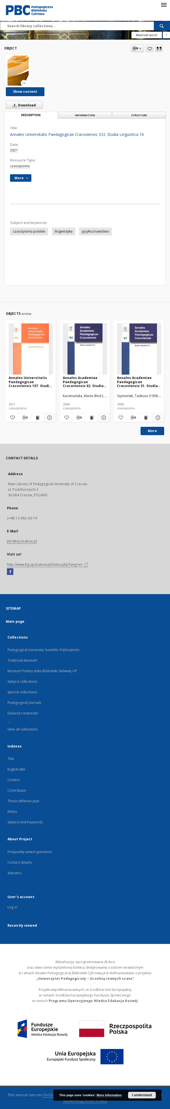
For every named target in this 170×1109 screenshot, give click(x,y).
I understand (142, 1095)
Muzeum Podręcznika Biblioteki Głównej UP (42, 671)
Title (11, 758)
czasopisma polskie (29, 231)
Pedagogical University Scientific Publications (43, 649)
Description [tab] (31, 115)
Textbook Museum (22, 660)
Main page (15, 621)
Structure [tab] (139, 115)
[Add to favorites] (149, 48)
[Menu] (164, 4)
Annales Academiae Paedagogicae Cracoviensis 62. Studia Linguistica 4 (83, 381)
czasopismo (20, 166)
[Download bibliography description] (24, 417)
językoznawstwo (95, 231)
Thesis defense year (23, 801)
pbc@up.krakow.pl (22, 541)
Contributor (17, 790)
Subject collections (22, 681)
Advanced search (147, 35)
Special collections (22, 692)
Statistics (14, 873)
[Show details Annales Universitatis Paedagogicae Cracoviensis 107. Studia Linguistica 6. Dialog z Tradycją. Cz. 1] (49, 417)
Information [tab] (85, 115)
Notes (12, 811)
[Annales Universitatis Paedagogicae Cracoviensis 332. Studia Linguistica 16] (18, 71)
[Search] (162, 25)
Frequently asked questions (30, 851)
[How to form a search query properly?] (166, 35)
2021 (14, 150)
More (152, 430)
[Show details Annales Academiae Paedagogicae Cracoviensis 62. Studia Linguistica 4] (103, 417)
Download (23, 105)
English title (17, 769)
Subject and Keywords (25, 822)
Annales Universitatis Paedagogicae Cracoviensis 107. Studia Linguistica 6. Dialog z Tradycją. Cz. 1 (30, 381)
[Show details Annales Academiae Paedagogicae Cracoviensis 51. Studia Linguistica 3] (157, 417)
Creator (14, 779)
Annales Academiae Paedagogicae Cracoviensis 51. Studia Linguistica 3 (137, 381)
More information (109, 1095)
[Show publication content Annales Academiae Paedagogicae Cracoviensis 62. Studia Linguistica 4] (91, 417)
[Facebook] (10, 571)
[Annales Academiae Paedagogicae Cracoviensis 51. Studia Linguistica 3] (139, 349)
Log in (12, 907)
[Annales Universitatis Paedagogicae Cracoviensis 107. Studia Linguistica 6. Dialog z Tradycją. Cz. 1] (31, 349)
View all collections (23, 729)
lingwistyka (63, 231)
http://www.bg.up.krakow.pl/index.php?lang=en (47, 564)
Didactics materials (23, 713)
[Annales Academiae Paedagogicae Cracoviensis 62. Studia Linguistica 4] (85, 349)
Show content (25, 91)
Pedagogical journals (24, 702)
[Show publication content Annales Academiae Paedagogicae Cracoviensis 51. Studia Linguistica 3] (145, 417)
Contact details (20, 862)
